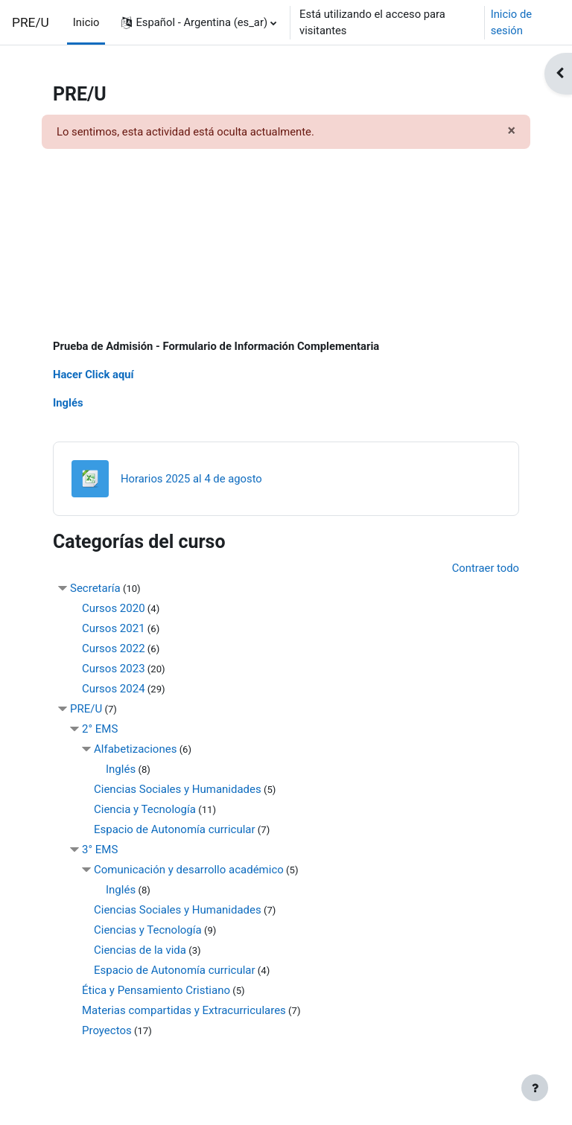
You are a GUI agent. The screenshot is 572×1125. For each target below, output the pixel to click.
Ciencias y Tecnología (148, 930)
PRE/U (30, 22)
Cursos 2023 (113, 668)
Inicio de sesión (511, 22)
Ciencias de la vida (140, 950)
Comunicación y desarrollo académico (189, 869)
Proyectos (107, 1030)
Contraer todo (485, 568)
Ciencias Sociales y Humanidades (177, 789)
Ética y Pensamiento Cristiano (156, 990)
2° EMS (100, 729)
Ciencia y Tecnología (145, 809)
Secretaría (95, 588)
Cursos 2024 (113, 688)
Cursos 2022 (113, 648)
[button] (199, 22)
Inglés (68, 402)
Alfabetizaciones (135, 749)
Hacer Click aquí (93, 374)
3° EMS (100, 849)
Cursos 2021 (113, 628)
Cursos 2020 (113, 608)
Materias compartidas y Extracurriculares (184, 1010)
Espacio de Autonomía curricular (174, 829)
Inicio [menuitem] (86, 22)
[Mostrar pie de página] (534, 1087)
